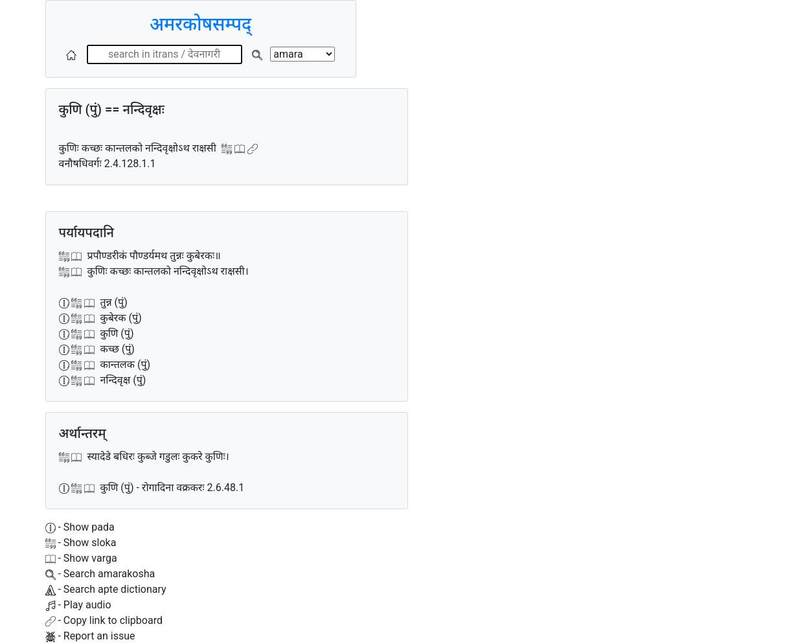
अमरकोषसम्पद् (200, 24)
